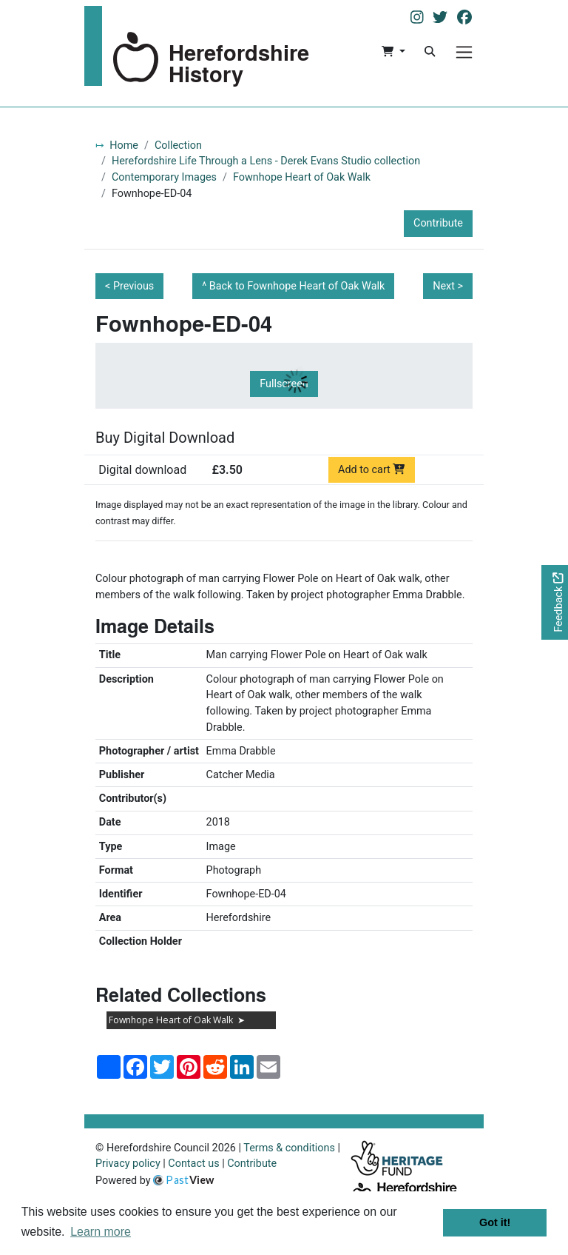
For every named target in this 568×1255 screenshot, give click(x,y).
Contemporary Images (164, 177)
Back (297, 286)
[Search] (429, 52)
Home (123, 145)
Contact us (193, 1163)
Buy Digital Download (164, 437)
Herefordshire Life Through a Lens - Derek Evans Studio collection (266, 161)
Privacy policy (127, 1163)
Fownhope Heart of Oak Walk (302, 177)
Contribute (438, 223)
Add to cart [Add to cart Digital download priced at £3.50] (371, 469)
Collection (178, 145)
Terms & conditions (289, 1148)
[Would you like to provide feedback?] (554, 602)
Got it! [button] (494, 1222)
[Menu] (464, 52)
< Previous (129, 286)
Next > (448, 286)
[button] (393, 52)
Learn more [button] (100, 1231)
